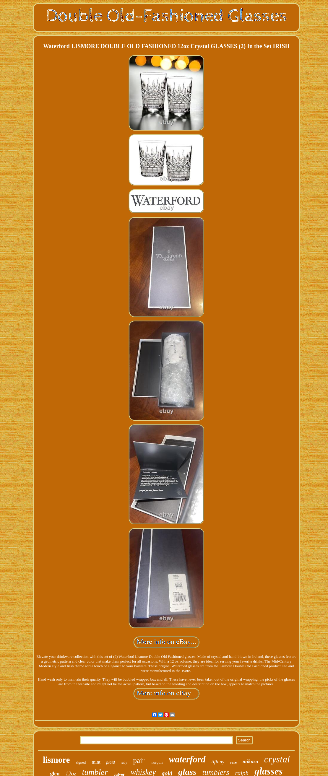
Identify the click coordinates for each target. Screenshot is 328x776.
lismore (56, 759)
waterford (187, 759)
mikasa (250, 761)
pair (139, 760)
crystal (277, 759)
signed (81, 762)
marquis (156, 762)
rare (233, 762)
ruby (124, 762)
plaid (110, 762)
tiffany (218, 761)
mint (96, 761)
